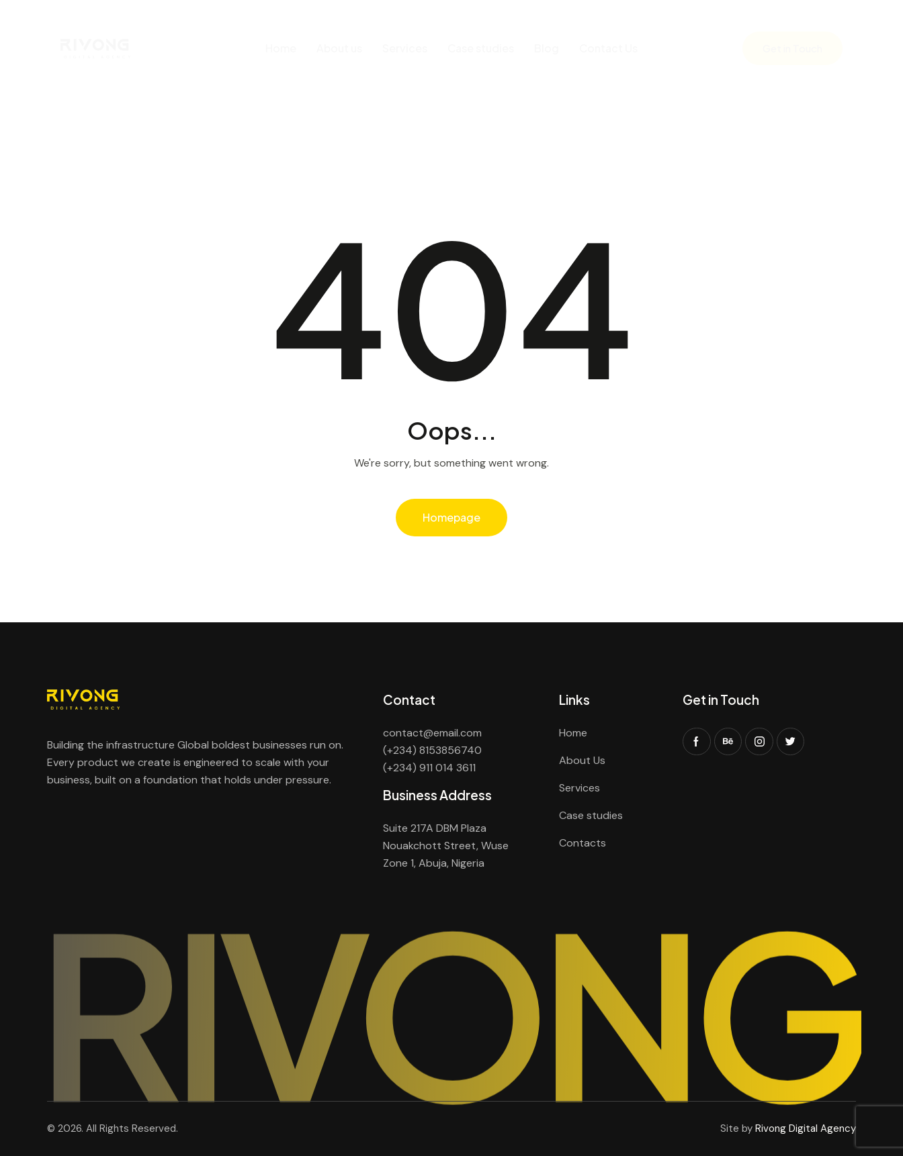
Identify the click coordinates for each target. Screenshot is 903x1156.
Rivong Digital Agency (805, 1128)
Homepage (451, 517)
